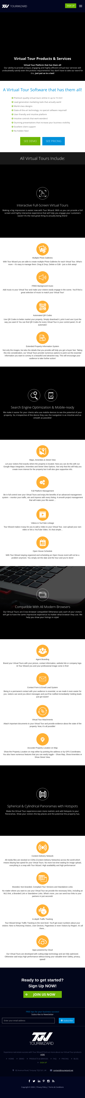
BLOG (76, 1058)
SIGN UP (70, 5)
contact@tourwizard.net (63, 1070)
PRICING (65, 1058)
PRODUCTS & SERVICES (38, 1058)
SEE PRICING (53, 141)
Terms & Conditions (56, 1087)
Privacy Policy (42, 1087)
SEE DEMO (30, 141)
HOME (11, 1058)
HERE (42, 1054)
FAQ (54, 1058)
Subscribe (67, 1020)
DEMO (21, 1058)
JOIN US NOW (40, 994)
